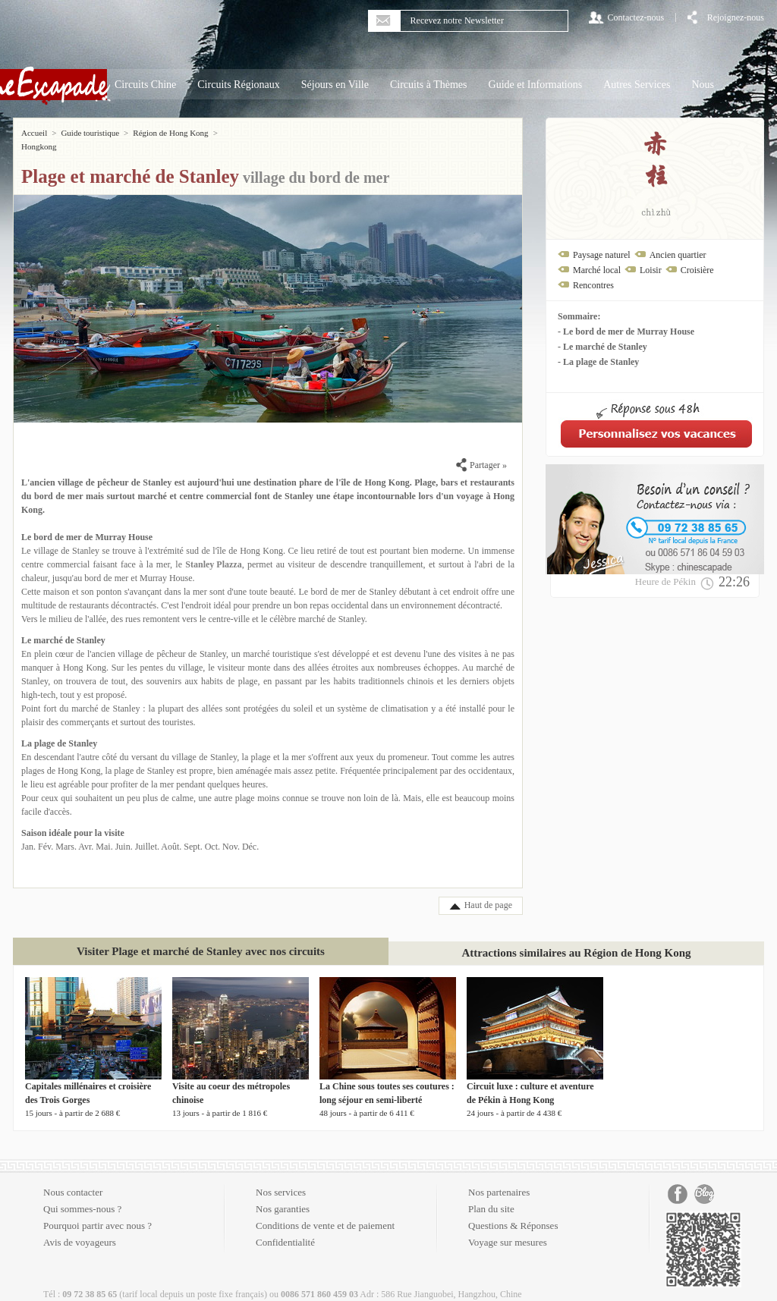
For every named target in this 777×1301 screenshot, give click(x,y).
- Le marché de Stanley (602, 346)
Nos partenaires (499, 1178)
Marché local (597, 270)
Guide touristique (90, 132)
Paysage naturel (602, 255)
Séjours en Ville (335, 84)
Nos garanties (283, 1195)
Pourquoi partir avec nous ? (97, 1212)
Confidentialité (285, 1228)
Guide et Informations (536, 84)
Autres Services (636, 84)
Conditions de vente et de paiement (325, 1212)
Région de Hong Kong (170, 132)
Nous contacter (72, 1178)
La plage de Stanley (59, 729)
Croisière (697, 270)
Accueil (34, 132)
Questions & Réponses (513, 1212)
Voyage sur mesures (507, 1228)
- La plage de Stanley (598, 362)
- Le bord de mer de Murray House (626, 331)
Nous (702, 84)
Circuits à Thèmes (428, 84)
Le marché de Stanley (63, 626)
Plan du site (491, 1195)
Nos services (281, 1178)
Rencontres (593, 285)
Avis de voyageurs (79, 1228)
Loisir (651, 270)
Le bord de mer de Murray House (87, 523)
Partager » (481, 451)
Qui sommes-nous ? (82, 1195)
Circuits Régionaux (238, 84)
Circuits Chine (145, 84)
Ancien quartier (678, 255)
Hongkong (239, 132)
